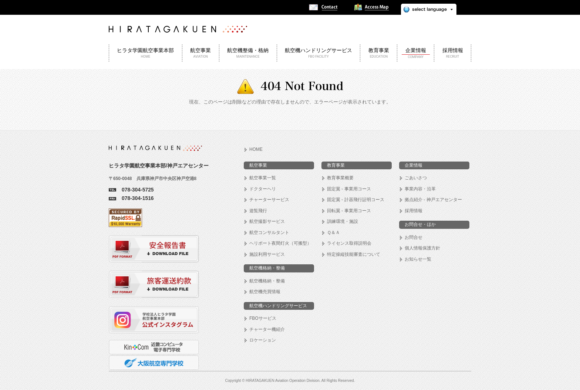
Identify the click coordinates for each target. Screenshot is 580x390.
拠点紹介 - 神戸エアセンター (433, 199)
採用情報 (413, 210)
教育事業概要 (340, 177)
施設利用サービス (267, 254)
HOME (256, 149)
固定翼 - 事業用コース (349, 188)
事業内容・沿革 (420, 188)
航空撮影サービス (267, 221)
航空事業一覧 (262, 177)
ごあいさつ (416, 177)
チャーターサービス (269, 199)
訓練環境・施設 (342, 221)
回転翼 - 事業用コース (349, 210)
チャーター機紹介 (267, 329)
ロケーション (262, 340)
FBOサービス (262, 318)
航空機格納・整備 (267, 281)
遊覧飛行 (258, 210)
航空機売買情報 (264, 291)
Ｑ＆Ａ (333, 232)
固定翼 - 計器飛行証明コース (355, 199)
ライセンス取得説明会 (349, 243)
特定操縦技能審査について (353, 254)
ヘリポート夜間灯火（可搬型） (280, 243)
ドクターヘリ (262, 188)
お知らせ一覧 (418, 259)
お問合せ (413, 237)
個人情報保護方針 (422, 248)
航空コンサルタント (269, 232)
